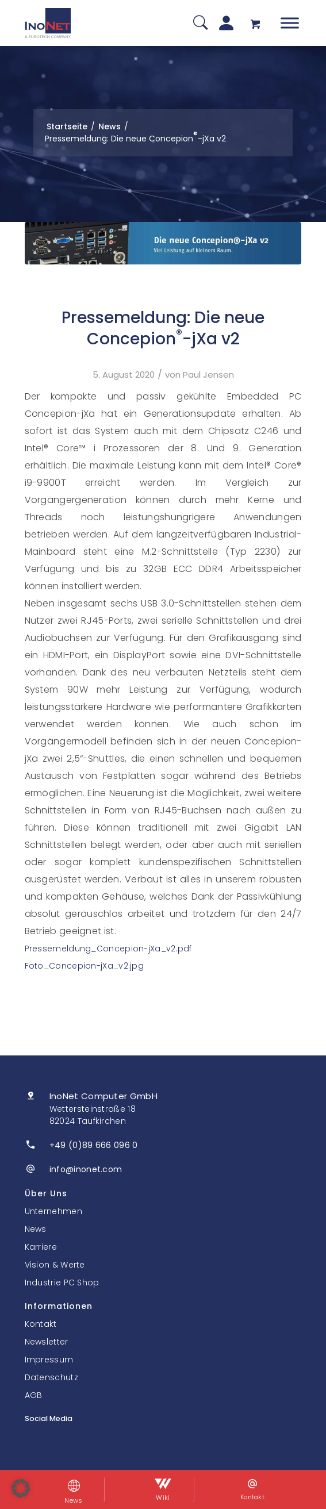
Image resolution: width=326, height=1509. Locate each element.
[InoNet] (48, 23)
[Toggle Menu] (290, 22)
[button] (20, 1488)
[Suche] (200, 23)
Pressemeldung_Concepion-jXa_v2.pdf (108, 948)
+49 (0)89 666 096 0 (93, 1145)
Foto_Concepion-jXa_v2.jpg (84, 966)
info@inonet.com (85, 1169)
